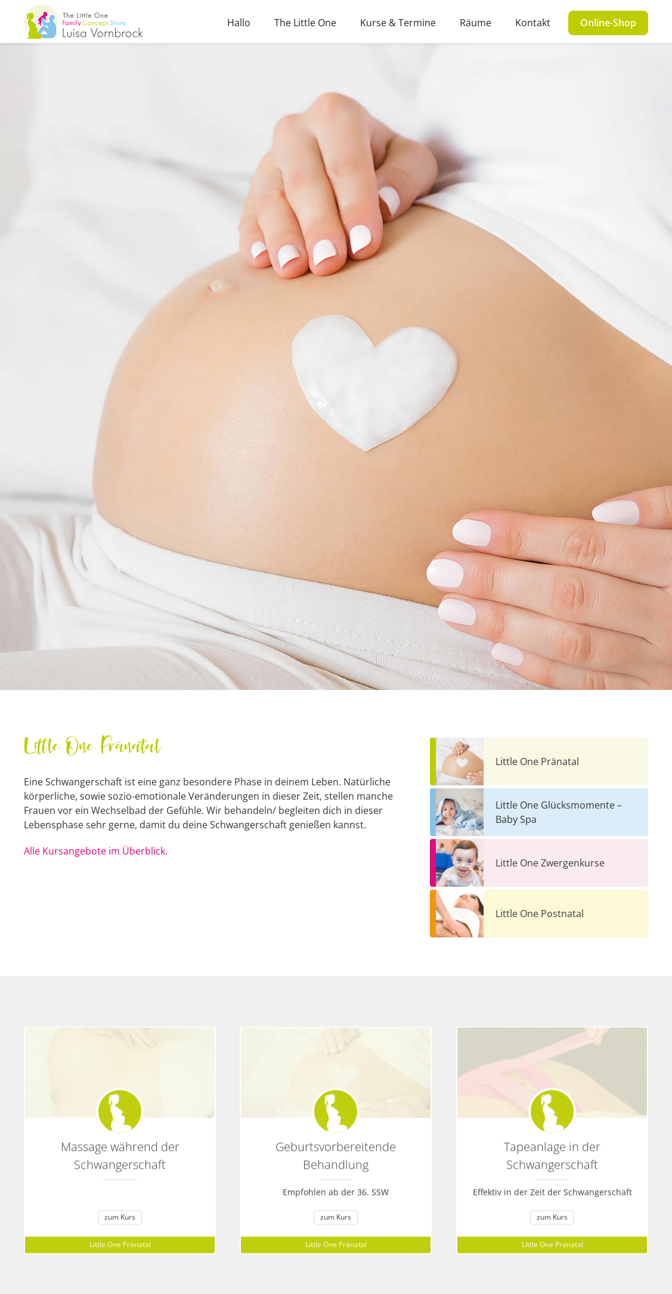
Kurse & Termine (398, 22)
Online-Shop (608, 22)
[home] (83, 21)
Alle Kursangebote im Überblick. (96, 850)
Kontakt (532, 22)
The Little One (305, 22)
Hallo (238, 22)
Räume (475, 22)
